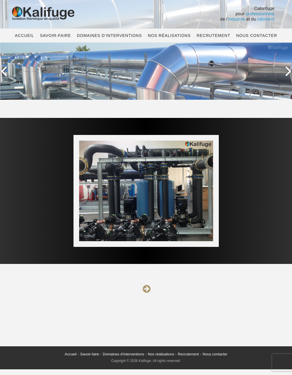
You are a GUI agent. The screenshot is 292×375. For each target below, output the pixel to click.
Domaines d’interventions (109, 35)
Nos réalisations (169, 35)
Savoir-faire (55, 35)
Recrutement (213, 35)
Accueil (24, 35)
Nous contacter (256, 35)
